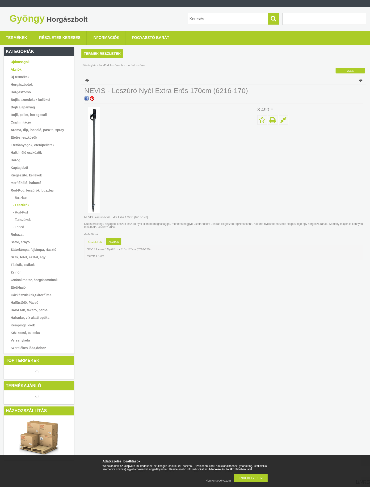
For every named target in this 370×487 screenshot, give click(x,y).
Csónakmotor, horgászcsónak (34, 280)
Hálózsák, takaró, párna (29, 310)
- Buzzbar (20, 198)
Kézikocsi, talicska (25, 333)
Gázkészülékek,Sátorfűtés (31, 295)
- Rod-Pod (20, 212)
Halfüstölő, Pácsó (24, 302)
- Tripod (18, 227)
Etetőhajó (18, 287)
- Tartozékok (22, 220)
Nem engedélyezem (218, 480)
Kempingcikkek (23, 325)
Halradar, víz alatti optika (30, 318)
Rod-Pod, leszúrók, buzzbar (115, 65)
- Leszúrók (21, 205)
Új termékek (20, 77)
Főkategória (89, 65)
